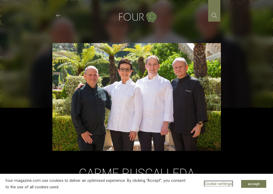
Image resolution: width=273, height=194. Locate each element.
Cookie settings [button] (218, 183)
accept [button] (253, 184)
